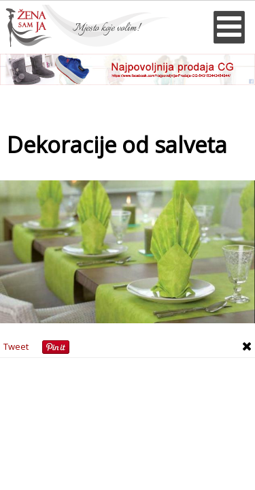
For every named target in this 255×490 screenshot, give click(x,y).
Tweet (16, 346)
